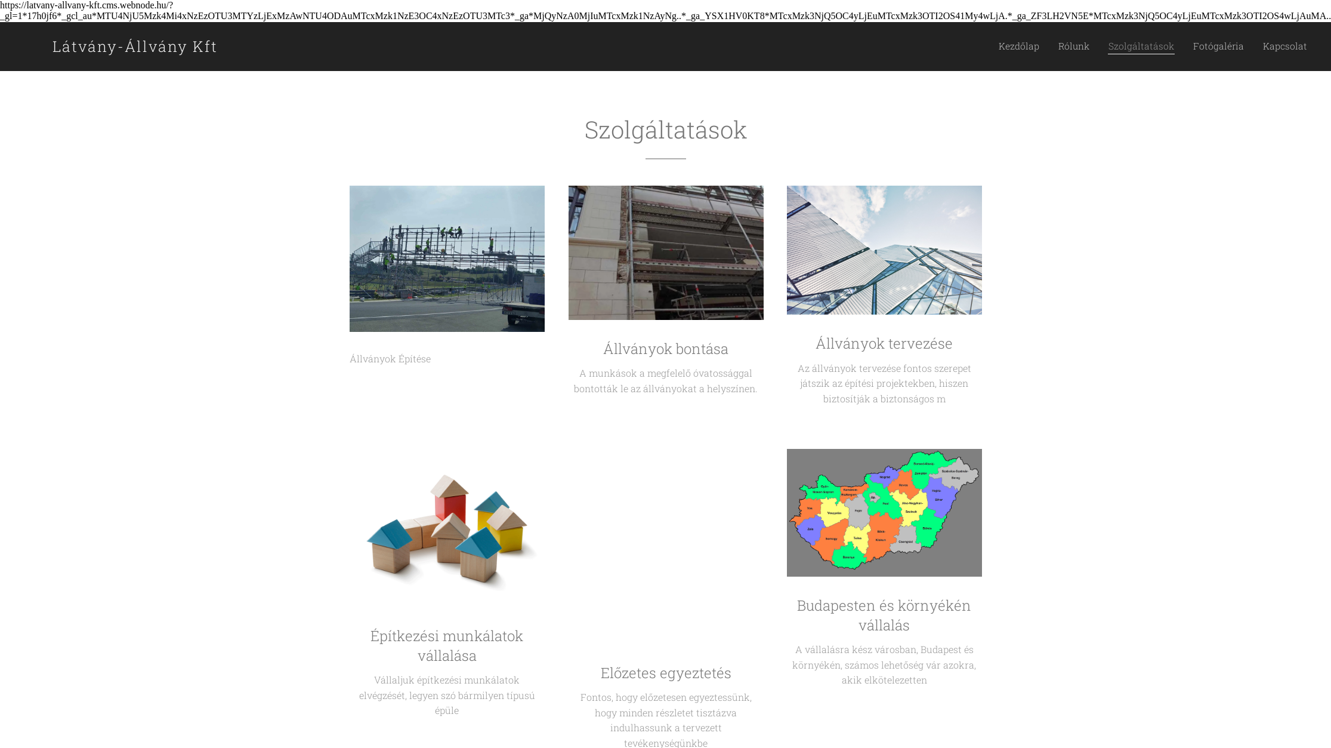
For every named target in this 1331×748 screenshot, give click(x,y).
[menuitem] (1048, 46)
